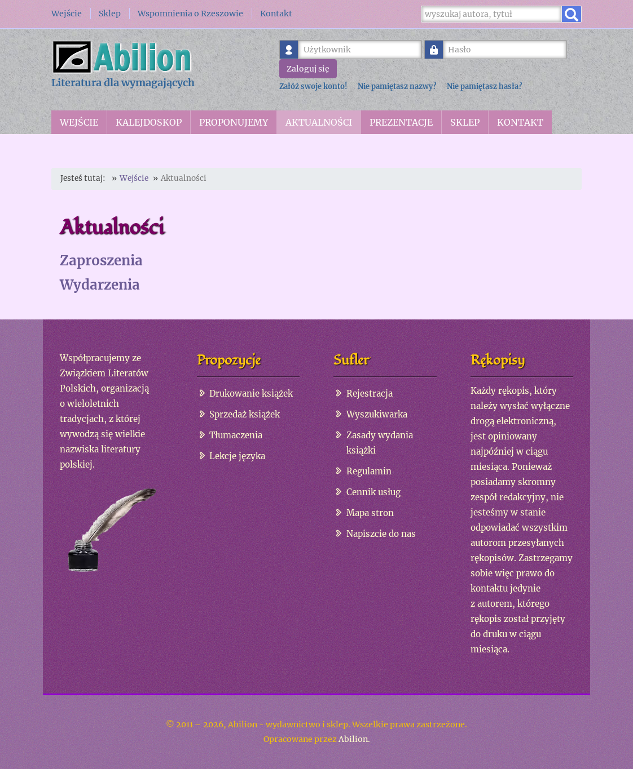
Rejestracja (369, 393)
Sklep (110, 13)
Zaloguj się (308, 69)
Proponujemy (233, 122)
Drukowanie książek (251, 393)
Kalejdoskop (149, 122)
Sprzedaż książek (244, 414)
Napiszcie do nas (381, 533)
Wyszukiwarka (376, 414)
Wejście (66, 13)
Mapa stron (370, 513)
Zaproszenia (101, 260)
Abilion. (354, 739)
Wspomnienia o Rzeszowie (190, 13)
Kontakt (276, 13)
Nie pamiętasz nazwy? (397, 86)
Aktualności (318, 122)
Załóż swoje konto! (313, 86)
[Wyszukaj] (491, 14)
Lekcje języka (237, 456)
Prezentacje (401, 122)
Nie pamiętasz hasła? (484, 86)
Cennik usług (373, 492)
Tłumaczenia (235, 435)
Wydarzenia (100, 285)
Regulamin (369, 471)
